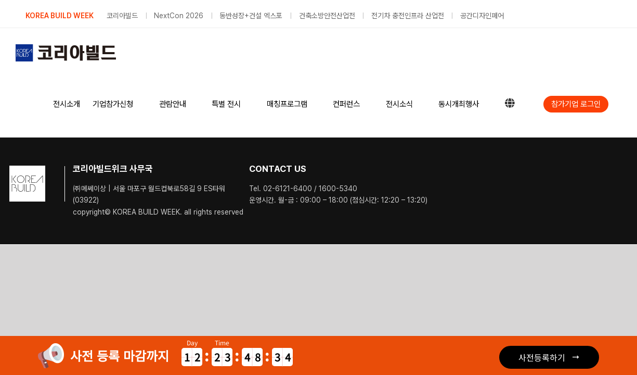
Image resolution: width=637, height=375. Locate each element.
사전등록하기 (541, 357)
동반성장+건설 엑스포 (250, 15)
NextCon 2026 (178, 15)
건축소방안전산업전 (327, 15)
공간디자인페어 (482, 15)
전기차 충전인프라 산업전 (407, 15)
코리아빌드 (122, 15)
